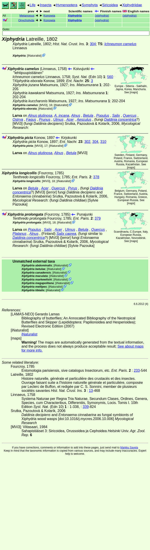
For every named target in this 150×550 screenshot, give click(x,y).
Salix (116, 115)
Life (33, 5)
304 (93, 44)
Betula (88, 115)
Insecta (45, 5)
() (102, 15)
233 (137, 370)
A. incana (61, 115)
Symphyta (90, 5)
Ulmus (58, 119)
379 (98, 218)
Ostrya (18, 119)
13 (91, 391)
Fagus (31, 119)
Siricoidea (110, 5)
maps (134, 92)
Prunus (44, 119)
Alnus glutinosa (40, 115)
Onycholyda (26, 20)
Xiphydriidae (132, 5)
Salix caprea (66, 234)
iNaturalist (34, 55)
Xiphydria (75, 15)
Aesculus (84, 119)
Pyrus (72, 188)
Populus (102, 115)
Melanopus (26, 15)
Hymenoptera (66, 5)
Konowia (49, 15)
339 (86, 407)
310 (103, 142)
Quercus (129, 115)
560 (110, 77)
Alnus (75, 115)
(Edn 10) (88, 77)
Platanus (19, 234)
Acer (70, 119)
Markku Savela (129, 447)
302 (87, 142)
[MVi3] (43, 105)
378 (96, 177)
